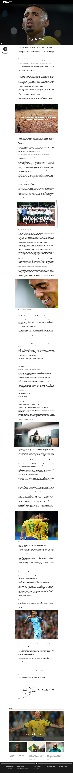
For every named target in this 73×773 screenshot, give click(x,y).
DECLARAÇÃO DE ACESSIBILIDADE (23, 768)
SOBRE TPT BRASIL (9, 766)
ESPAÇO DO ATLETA (20, 766)
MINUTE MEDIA (9, 768)
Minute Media (35, 771)
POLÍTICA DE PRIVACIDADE (37, 766)
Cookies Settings (36, 768)
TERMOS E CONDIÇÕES (51, 766)
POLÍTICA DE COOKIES (63, 766)
